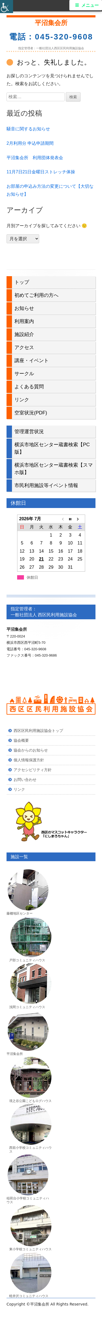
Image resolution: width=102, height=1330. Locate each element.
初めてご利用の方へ (36, 295)
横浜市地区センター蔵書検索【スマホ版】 (53, 468)
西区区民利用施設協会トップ (38, 730)
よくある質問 (29, 386)
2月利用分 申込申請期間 (30, 143)
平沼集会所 (51, 22)
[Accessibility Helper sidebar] (6, 6)
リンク (21, 399)
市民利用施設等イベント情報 (46, 485)
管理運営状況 (29, 431)
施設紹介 (24, 334)
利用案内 (24, 321)
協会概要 (21, 740)
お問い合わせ (25, 779)
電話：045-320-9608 (51, 36)
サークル (24, 373)
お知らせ (24, 308)
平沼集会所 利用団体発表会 (35, 157)
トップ (21, 282)
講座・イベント (31, 360)
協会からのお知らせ (31, 750)
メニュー (90, 5)
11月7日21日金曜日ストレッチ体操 (41, 172)
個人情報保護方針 (29, 760)
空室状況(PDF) (30, 412)
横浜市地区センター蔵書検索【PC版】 (52, 448)
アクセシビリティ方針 (33, 770)
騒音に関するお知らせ (28, 129)
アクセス (24, 347)
